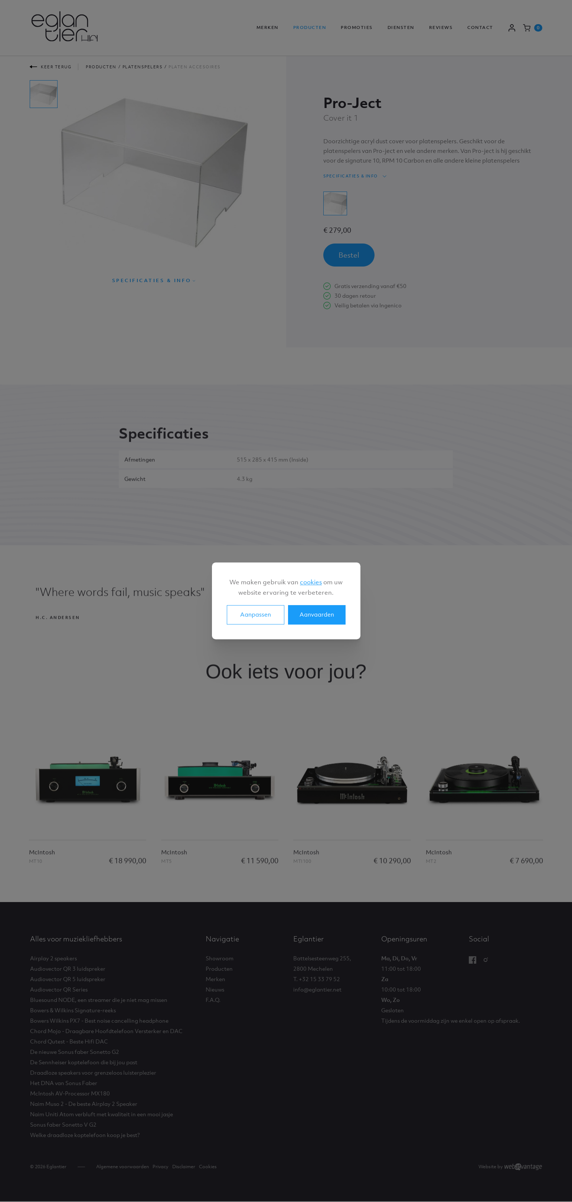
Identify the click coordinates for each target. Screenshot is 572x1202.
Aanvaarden (317, 614)
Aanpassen (255, 614)
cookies (311, 582)
